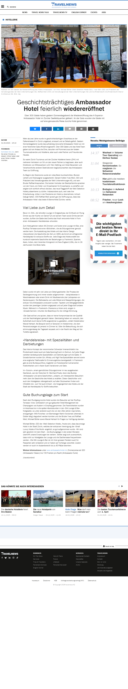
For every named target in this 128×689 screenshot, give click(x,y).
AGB (55, 581)
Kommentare (70, 129)
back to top (109, 546)
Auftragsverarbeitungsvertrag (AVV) (72, 581)
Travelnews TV (60, 12)
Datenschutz (92, 581)
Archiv (78, 565)
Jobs (104, 12)
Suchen (13, 7)
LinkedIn (58, 129)
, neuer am (113, 201)
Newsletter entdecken (108, 253)
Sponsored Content (82, 556)
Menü (2, 6)
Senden (81, 129)
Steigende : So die (112, 168)
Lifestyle (56, 562)
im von (113, 155)
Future (55, 559)
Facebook (46, 129)
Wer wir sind (101, 562)
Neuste (99, 146)
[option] (16, 505)
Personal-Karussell (59, 565)
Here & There (58, 556)
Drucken (93, 129)
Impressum (101, 556)
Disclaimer (46, 581)
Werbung (100, 565)
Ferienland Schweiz (40, 565)
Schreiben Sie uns (7, 152)
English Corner (79, 12)
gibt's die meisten (114, 181)
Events (94, 12)
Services (36, 559)
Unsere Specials (81, 562)
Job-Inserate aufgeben (105, 568)
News (24, 12)
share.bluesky (35, 129)
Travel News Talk (40, 12)
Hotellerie (11, 19)
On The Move (37, 556)
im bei (113, 192)
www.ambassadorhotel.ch (57, 450)
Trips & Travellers (39, 562)
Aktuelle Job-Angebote (104, 571)
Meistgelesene (118, 146)
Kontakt (99, 559)
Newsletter (79, 559)
